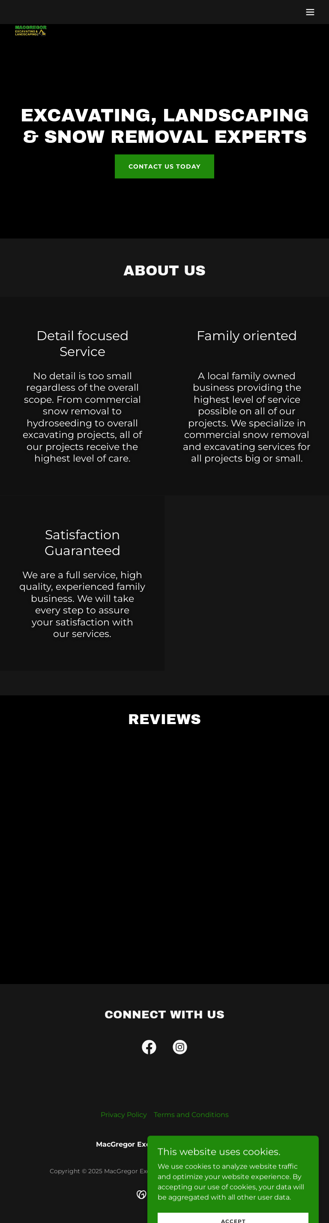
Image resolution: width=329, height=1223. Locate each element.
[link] (31, 17)
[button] (310, 12)
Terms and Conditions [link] (191, 1115)
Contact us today (164, 166)
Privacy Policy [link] (124, 1115)
